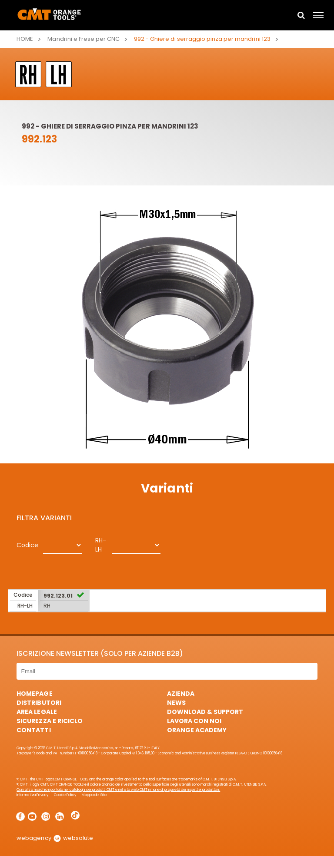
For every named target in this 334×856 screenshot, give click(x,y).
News (176, 702)
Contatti (33, 730)
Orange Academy (197, 730)
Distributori (39, 702)
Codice (27, 545)
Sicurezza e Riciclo (49, 721)
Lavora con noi (194, 721)
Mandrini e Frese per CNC (83, 39)
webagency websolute (55, 838)
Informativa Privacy (32, 795)
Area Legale (37, 711)
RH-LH (100, 545)
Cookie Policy (65, 795)
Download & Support (205, 711)
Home (25, 39)
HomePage (34, 693)
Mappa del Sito (94, 795)
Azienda (180, 693)
